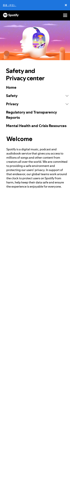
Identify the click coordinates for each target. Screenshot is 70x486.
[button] (37, 96)
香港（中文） (9, 5)
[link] (37, 87)
